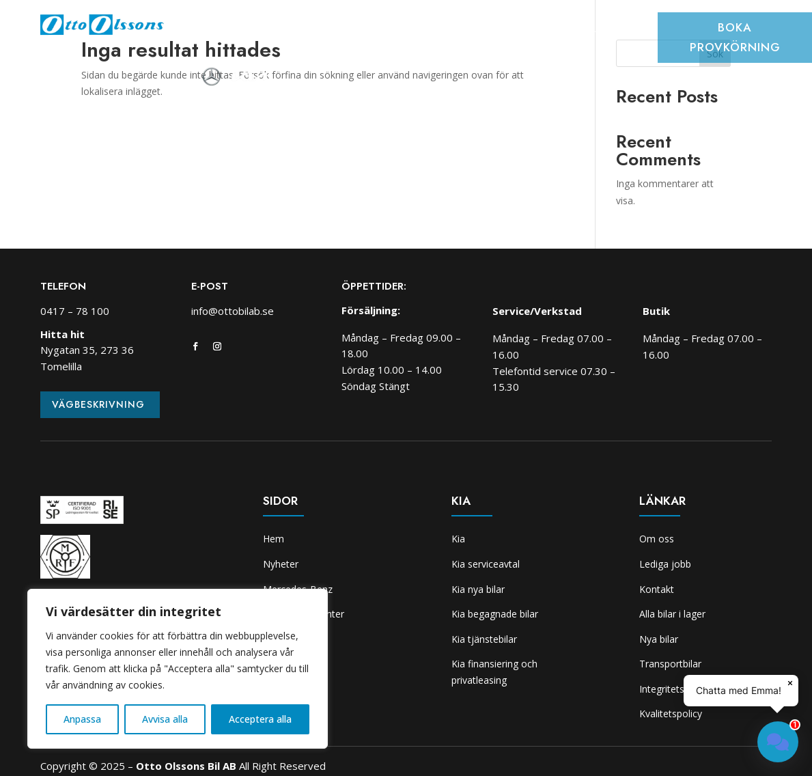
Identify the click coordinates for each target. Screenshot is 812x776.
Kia (631, 30)
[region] (177, 669)
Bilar (321, 30)
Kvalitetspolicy (670, 713)
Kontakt (656, 589)
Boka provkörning (735, 37)
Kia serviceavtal (485, 563)
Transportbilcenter (400, 30)
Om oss (426, 50)
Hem (225, 30)
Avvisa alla (165, 718)
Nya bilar (658, 639)
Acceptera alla (260, 718)
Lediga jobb (665, 563)
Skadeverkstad (569, 30)
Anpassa (82, 718)
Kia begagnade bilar (494, 613)
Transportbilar (670, 663)
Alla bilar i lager (672, 613)
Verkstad (492, 30)
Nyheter (272, 30)
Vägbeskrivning (98, 404)
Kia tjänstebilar (484, 639)
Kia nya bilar (478, 589)
